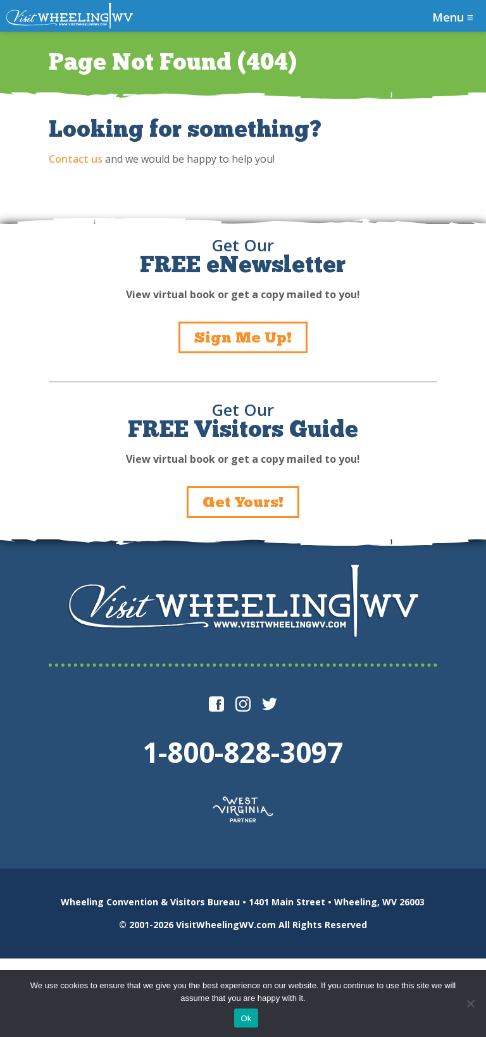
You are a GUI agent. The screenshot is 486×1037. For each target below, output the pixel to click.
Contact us (76, 159)
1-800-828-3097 (242, 752)
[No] (470, 1003)
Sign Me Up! (243, 337)
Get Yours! (243, 502)
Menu (452, 17)
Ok (245, 1018)
